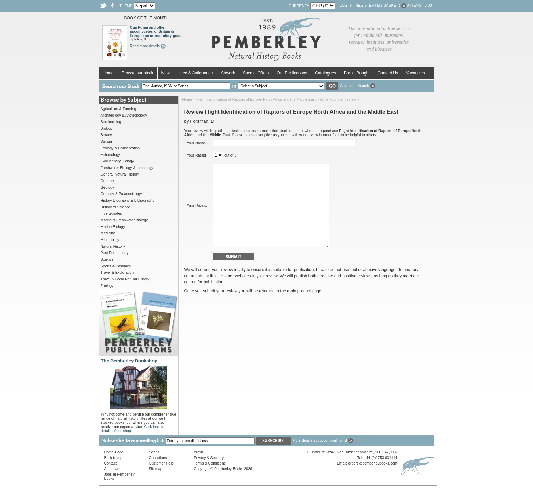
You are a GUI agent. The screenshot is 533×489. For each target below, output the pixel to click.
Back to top (113, 458)
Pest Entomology (115, 253)
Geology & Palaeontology (121, 194)
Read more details (148, 46)
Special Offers (256, 73)
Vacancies (415, 73)
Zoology (107, 285)
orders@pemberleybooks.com (372, 463)
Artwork (228, 73)
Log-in (346, 5)
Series (154, 452)
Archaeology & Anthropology (124, 115)
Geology (108, 187)
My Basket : (391, 5)
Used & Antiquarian (195, 73)
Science (107, 259)
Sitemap (155, 469)
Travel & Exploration (117, 272)
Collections (158, 458)
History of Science (115, 207)
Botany (106, 135)
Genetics (108, 181)
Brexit (198, 452)
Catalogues (325, 73)
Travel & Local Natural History (125, 279)
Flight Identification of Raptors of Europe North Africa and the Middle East (256, 99)
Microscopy (110, 240)
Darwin (106, 141)
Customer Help (161, 463)
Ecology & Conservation (120, 148)
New (165, 73)
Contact (110, 463)
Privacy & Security (209, 458)
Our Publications (292, 73)
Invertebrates (111, 213)
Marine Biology (113, 226)
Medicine (108, 233)
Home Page (114, 452)
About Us (111, 469)
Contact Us (388, 73)
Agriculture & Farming (118, 109)
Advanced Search (357, 85)
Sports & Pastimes (116, 266)
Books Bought (357, 73)
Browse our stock (138, 73)
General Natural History (120, 174)
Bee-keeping (111, 122)
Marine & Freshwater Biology (124, 220)
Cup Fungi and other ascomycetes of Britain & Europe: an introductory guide (156, 31)
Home (108, 73)
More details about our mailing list (323, 440)
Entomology (110, 154)
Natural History (113, 246)
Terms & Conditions (210, 463)
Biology (107, 128)
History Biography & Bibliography (128, 200)
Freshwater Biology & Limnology (127, 168)
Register (364, 5)
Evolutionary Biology (117, 161)
